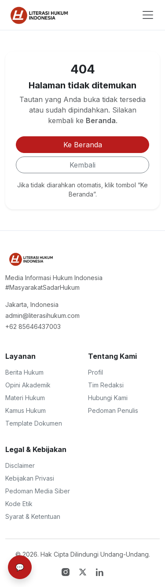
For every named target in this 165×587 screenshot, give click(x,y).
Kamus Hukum (25, 410)
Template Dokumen (33, 423)
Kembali (82, 164)
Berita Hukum (24, 372)
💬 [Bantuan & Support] (19, 567)
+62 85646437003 (33, 326)
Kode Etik (19, 503)
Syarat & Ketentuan (32, 516)
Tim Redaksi (106, 385)
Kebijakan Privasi (29, 478)
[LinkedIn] (100, 571)
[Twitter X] (84, 571)
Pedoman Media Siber (37, 491)
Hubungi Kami (108, 397)
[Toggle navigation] (148, 15)
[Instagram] (67, 571)
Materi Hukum (25, 397)
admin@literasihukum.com (42, 315)
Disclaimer (20, 465)
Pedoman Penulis (113, 410)
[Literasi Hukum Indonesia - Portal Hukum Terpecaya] (30, 259)
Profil (95, 372)
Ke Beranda (82, 144)
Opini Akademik (28, 385)
